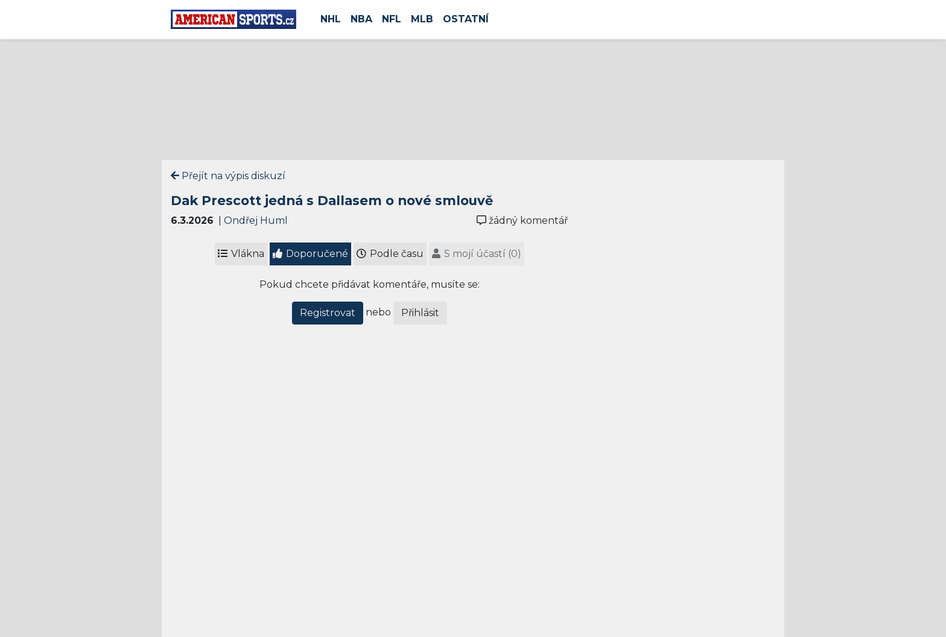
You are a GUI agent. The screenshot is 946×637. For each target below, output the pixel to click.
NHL (330, 19)
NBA (361, 19)
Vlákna (241, 253)
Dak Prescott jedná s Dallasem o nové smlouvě (332, 200)
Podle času (390, 253)
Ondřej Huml (256, 220)
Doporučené (310, 253)
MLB (422, 19)
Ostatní (466, 19)
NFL (391, 19)
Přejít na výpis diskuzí (228, 176)
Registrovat (327, 312)
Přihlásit (420, 312)
